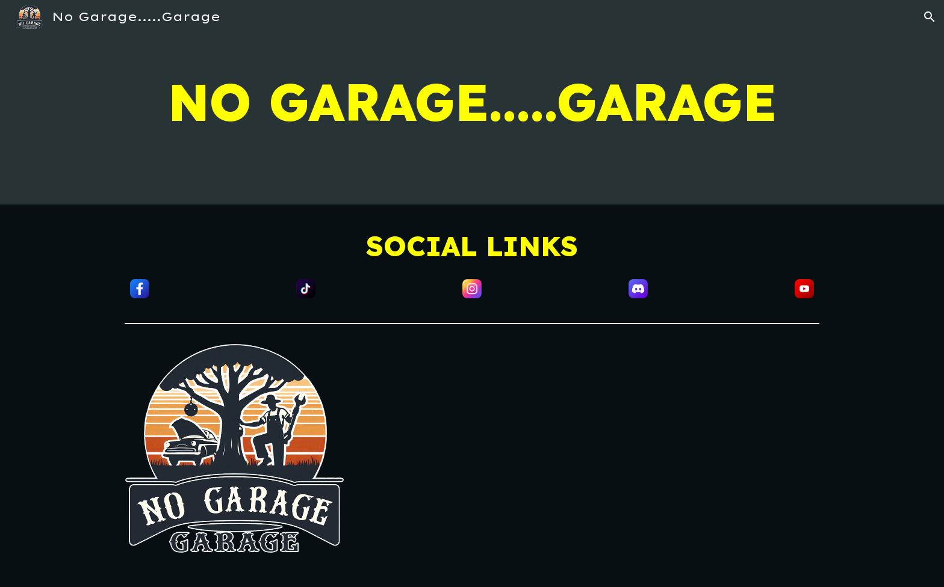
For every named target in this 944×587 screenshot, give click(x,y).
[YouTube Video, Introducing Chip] (650, 458)
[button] (929, 16)
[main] (472, 102)
